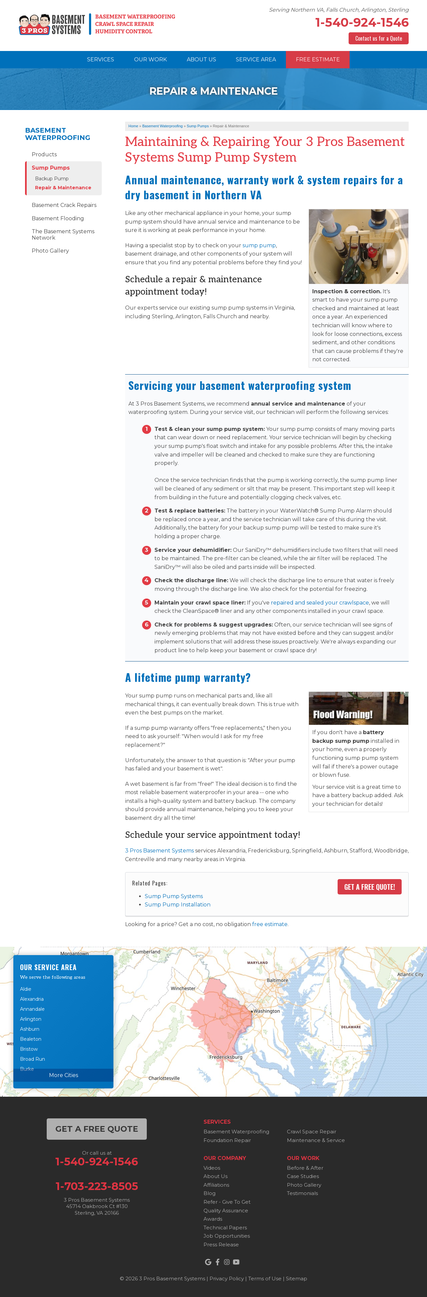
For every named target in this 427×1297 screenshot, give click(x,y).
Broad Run (32, 1059)
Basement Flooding (58, 218)
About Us (215, 1176)
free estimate (270, 924)
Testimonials (302, 1193)
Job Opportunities (226, 1236)
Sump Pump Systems (174, 896)
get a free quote (96, 1129)
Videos (211, 1168)
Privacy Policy (226, 1278)
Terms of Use (265, 1278)
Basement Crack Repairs (64, 205)
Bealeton (30, 1039)
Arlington (30, 1019)
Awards (212, 1219)
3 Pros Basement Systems (159, 850)
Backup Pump (52, 179)
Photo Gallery (50, 251)
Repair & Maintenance (63, 188)
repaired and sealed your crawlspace (320, 603)
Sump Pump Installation (177, 904)
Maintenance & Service (316, 1140)
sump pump (259, 245)
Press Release (221, 1244)
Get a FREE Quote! (369, 887)
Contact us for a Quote (378, 38)
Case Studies (303, 1176)
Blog (209, 1193)
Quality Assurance (225, 1210)
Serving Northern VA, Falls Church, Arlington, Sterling (339, 10)
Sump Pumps (51, 168)
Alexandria (32, 999)
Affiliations (216, 1185)
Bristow (29, 1049)
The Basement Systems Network (63, 234)
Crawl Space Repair (311, 1131)
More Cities (63, 1075)
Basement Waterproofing (57, 134)
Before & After (305, 1168)
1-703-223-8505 (97, 1186)
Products (44, 154)
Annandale (32, 1009)
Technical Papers (225, 1227)
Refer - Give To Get (227, 1202)
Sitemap (296, 1278)
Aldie (25, 989)
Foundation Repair (227, 1140)
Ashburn (29, 1029)
